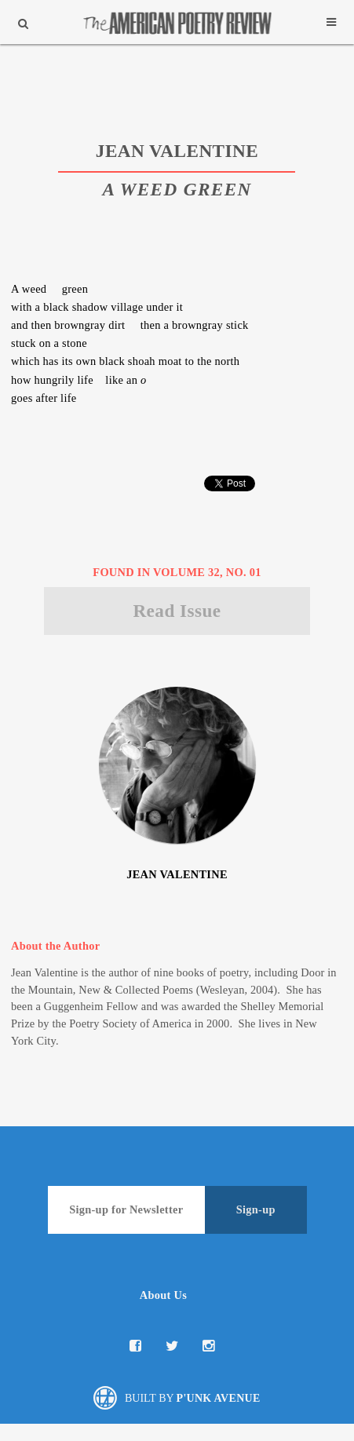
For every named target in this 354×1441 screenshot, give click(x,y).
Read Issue (177, 610)
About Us (163, 1295)
